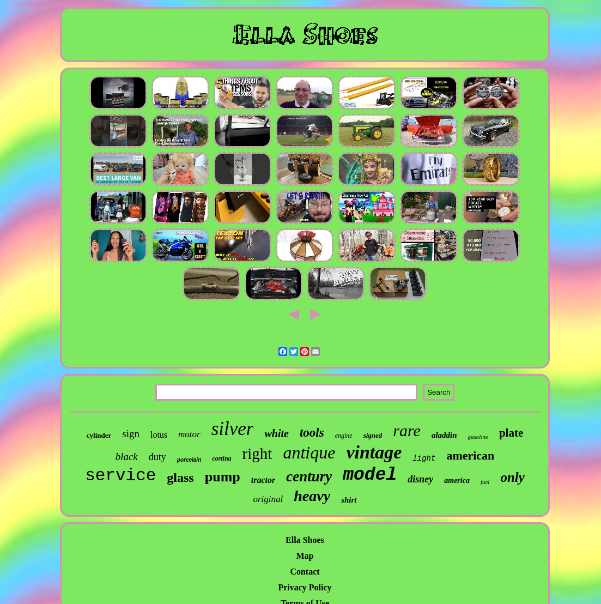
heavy (312, 495)
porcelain (189, 460)
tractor (263, 480)
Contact (304, 571)
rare (407, 430)
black (127, 456)
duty (157, 456)
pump (222, 477)
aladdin (444, 435)
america (457, 480)
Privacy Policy (304, 587)
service (120, 475)
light (423, 458)
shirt (348, 500)
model (370, 475)
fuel (485, 482)
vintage (374, 452)
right (257, 453)
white (276, 433)
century (309, 476)
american (470, 455)
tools (312, 432)
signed (373, 435)
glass (180, 477)
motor (189, 434)
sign (130, 433)
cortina (221, 458)
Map (304, 555)
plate (511, 432)
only (512, 477)
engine (344, 435)
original (268, 499)
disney (420, 479)
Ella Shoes (305, 540)
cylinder (99, 435)
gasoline (478, 436)
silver (232, 428)
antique (309, 452)
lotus (158, 434)
